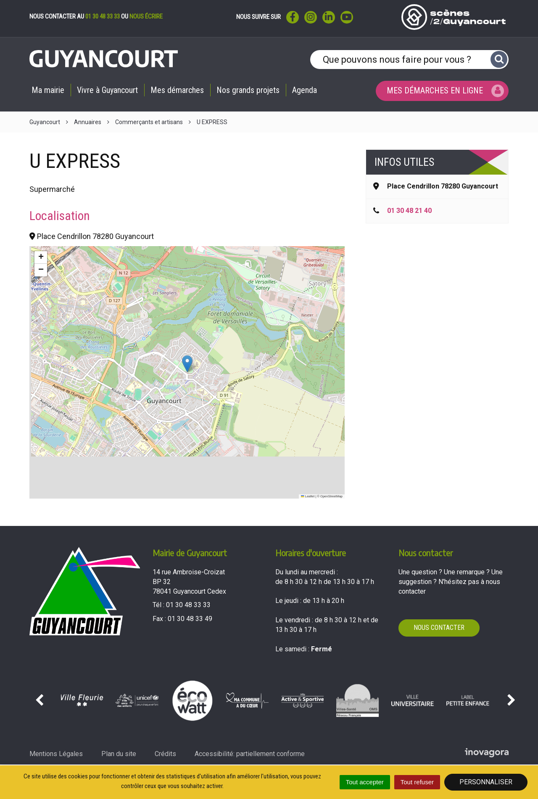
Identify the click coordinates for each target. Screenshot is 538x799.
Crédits (165, 754)
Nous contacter (439, 628)
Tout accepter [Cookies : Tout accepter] (365, 782)
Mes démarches (177, 90)
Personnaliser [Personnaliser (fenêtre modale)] (485, 782)
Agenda (304, 90)
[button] (187, 363)
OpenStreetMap (331, 496)
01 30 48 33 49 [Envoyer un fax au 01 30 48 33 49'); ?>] (190, 619)
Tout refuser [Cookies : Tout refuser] (417, 782)
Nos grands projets (248, 90)
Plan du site (118, 754)
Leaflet (307, 496)
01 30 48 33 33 (102, 16)
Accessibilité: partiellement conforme (250, 754)
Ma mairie (48, 90)
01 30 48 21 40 (409, 211)
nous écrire (146, 16)
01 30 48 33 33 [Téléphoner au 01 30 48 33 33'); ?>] (188, 605)
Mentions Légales (56, 754)
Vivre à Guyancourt (107, 90)
